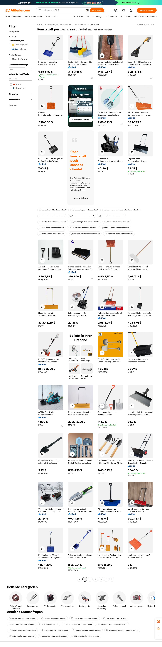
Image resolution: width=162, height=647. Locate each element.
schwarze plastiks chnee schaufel (77, 624)
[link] (158, 621)
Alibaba (40, 24)
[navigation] (20, 302)
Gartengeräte (80, 24)
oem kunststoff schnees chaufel (22, 630)
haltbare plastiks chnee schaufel (22, 618)
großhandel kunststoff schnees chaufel (122, 630)
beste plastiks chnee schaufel (116, 222)
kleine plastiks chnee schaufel (51, 216)
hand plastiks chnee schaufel (53, 618)
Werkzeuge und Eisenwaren (59, 24)
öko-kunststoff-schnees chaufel (82, 228)
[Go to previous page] (79, 579)
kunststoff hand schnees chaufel (52, 222)
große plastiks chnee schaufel (51, 234)
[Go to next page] (111, 579)
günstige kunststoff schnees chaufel (85, 234)
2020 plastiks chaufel (48, 624)
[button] (87, 10)
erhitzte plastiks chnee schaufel (84, 618)
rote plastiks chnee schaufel (115, 618)
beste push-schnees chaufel (82, 216)
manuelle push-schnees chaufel (85, 210)
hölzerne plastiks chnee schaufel (85, 636)
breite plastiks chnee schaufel (111, 216)
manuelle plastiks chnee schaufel (53, 210)
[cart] (124, 11)
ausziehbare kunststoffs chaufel (53, 636)
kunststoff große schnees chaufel (119, 234)
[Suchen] (97, 10)
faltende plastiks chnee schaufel (54, 630)
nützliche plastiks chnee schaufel (115, 228)
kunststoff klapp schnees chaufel (87, 630)
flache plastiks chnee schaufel (21, 636)
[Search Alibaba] (61, 10)
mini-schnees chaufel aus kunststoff (112, 624)
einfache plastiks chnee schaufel (85, 222)
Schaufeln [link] (94, 24)
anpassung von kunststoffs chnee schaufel (121, 210)
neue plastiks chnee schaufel (51, 228)
